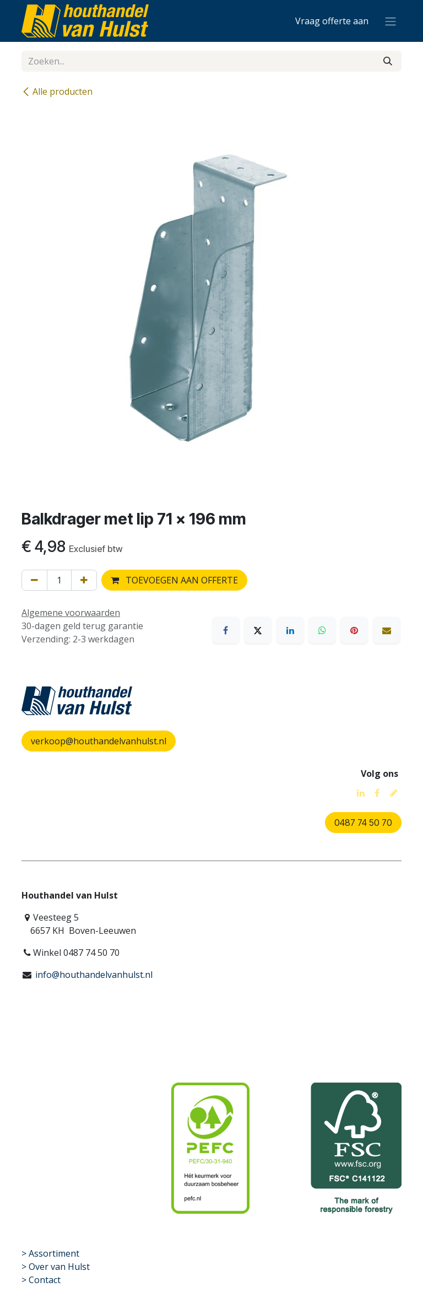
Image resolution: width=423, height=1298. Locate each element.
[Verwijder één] (34, 580)
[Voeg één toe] (84, 580)
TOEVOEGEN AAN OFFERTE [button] (174, 580)
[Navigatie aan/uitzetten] (390, 21)
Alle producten (57, 91)
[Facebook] (226, 630)
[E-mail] (386, 630)
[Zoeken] (388, 61)
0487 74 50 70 (363, 822)
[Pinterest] (354, 630)
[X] (258, 630)
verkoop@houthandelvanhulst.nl (98, 741)
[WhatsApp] (322, 630)
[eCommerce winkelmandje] (332, 21)
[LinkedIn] (290, 630)
